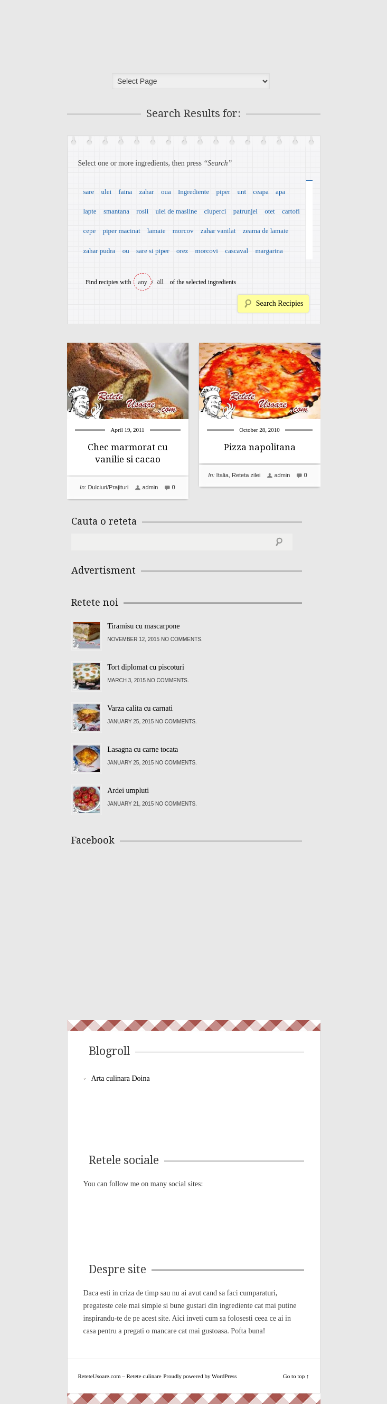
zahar (146, 192)
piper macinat (121, 231)
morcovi (206, 251)
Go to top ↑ (296, 1376)
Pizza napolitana (260, 447)
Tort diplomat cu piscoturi (145, 667)
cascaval (236, 251)
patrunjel (245, 211)
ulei (106, 192)
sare (88, 192)
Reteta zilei (246, 475)
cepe (89, 231)
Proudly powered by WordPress (200, 1376)
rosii (142, 211)
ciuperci (215, 211)
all (160, 281)
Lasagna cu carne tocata (142, 749)
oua (166, 192)
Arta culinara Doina (120, 1078)
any (142, 282)
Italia (222, 475)
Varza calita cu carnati (140, 708)
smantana (116, 211)
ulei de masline (176, 211)
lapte (89, 211)
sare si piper (152, 251)
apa (280, 192)
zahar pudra (99, 251)
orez (182, 251)
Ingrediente (193, 192)
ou (125, 251)
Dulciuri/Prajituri (108, 487)
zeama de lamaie (266, 231)
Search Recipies (280, 303)
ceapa (261, 192)
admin (150, 487)
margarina (268, 251)
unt (241, 192)
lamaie (156, 231)
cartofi (291, 211)
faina (125, 192)
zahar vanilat (218, 231)
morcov (183, 231)
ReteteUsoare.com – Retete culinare (148, 33)
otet (270, 211)
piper (223, 192)
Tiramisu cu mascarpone (143, 626)
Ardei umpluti (128, 791)
